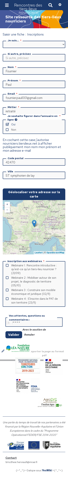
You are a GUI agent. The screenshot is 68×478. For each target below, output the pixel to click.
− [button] (7, 210)
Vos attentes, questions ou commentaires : (27, 317)
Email (13, 94)
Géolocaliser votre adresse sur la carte (34, 194)
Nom (12, 67)
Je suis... (15, 40)
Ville (10, 171)
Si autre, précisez (19, 53)
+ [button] (7, 204)
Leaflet (39, 252)
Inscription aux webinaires (26, 261)
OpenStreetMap (55, 252)
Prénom (14, 80)
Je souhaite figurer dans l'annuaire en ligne (34, 117)
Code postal (15, 158)
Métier (14, 107)
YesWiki (47, 471)
